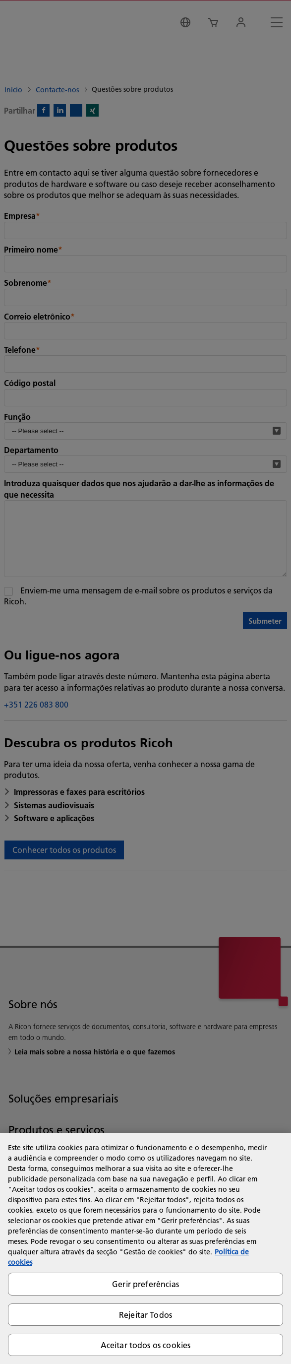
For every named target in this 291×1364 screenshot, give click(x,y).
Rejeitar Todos (145, 1314)
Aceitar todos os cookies (146, 1345)
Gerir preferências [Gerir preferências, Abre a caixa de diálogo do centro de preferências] (145, 1284)
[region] (145, 1248)
